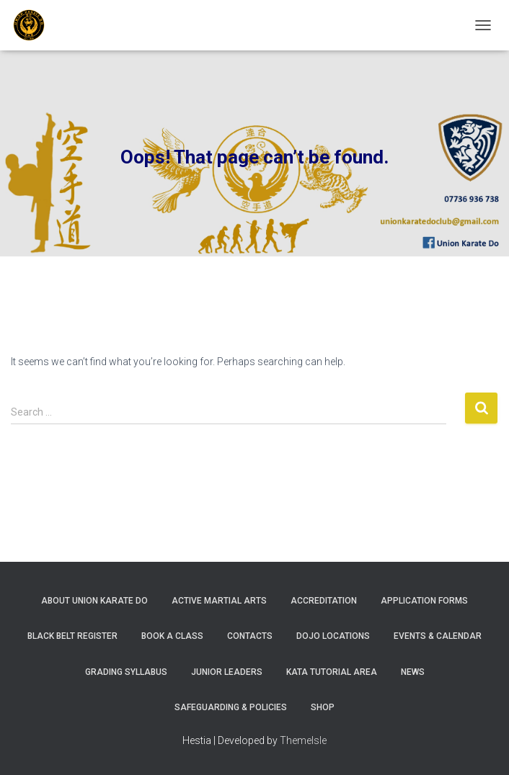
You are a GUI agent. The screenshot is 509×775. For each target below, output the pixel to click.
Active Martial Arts (219, 601)
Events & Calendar (438, 636)
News (413, 672)
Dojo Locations (333, 636)
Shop (323, 707)
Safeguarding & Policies (230, 707)
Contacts (250, 636)
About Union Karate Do (94, 601)
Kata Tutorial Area (331, 672)
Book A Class (172, 636)
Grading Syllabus (126, 672)
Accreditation (324, 601)
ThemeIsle (303, 740)
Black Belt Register (72, 636)
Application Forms (424, 601)
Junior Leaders (226, 672)
